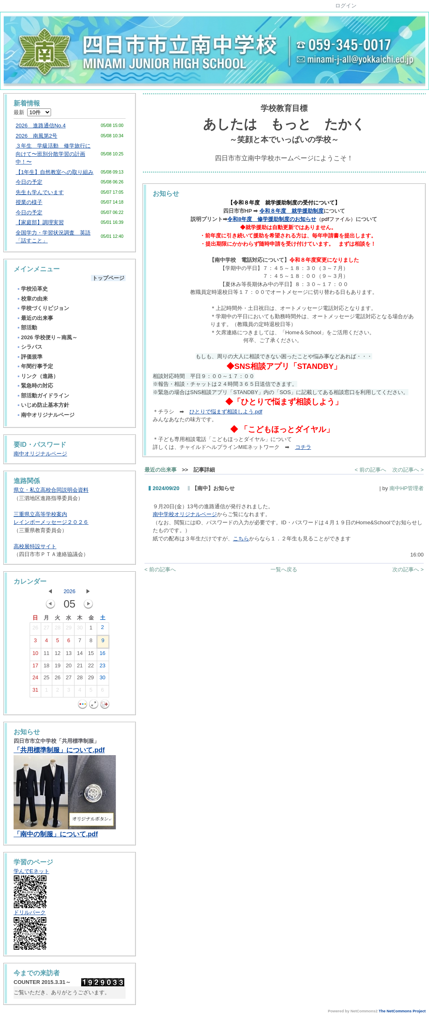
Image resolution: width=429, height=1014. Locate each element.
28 (58, 629)
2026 (69, 591)
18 (46, 667)
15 (91, 655)
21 (80, 667)
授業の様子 (29, 202)
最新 (32, 112)
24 (35, 679)
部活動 (26, 327)
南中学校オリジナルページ (185, 514)
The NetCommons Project (402, 1011)
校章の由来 (32, 299)
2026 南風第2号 (36, 136)
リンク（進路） (37, 376)
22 (91, 667)
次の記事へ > (408, 470)
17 (35, 667)
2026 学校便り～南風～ (46, 337)
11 (46, 655)
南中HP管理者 (406, 488)
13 (69, 655)
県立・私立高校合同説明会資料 (51, 490)
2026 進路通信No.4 (40, 125)
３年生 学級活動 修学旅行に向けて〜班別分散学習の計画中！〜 (53, 154)
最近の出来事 (34, 318)
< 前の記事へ (370, 470)
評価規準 (29, 357)
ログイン (346, 5)
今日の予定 (29, 182)
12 (58, 655)
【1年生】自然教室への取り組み (54, 172)
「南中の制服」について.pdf (56, 834)
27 (46, 629)
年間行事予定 (34, 366)
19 (58, 667)
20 (69, 667)
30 (80, 629)
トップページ (108, 278)
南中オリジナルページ (45, 415)
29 (69, 629)
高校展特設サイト (35, 546)
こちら (241, 538)
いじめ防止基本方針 (42, 405)
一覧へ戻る (283, 569)
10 (35, 655)
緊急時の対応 (34, 386)
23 (102, 667)
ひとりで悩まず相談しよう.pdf (225, 411)
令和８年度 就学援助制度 (291, 211)
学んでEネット (31, 871)
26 (35, 629)
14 (80, 655)
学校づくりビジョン (42, 308)
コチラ (303, 447)
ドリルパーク (30, 912)
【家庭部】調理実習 (40, 222)
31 (35, 692)
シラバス (29, 347)
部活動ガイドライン (42, 395)
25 (46, 679)
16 (102, 655)
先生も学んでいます (40, 192)
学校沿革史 (32, 289)
